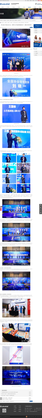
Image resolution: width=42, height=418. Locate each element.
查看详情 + (30, 399)
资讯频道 (6, 22)
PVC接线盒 (13, 7)
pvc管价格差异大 (7, 401)
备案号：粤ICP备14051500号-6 (38, 416)
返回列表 (31, 27)
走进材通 (35, 7)
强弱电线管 (4, 401)
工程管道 (19, 7)
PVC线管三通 (19, 20)
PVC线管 (8, 7)
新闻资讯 (9, 22)
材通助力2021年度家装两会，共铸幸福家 (7, 399)
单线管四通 (15, 20)
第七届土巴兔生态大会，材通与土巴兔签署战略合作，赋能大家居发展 (20, 22)
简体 (25, 0)
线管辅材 (11, 20)
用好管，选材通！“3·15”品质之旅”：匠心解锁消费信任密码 (7, 395)
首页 (3, 22)
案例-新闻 (29, 7)
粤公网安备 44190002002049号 (31, 416)
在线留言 (36, 0)
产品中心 (24, 7)
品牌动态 (11, 22)
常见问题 (36, 32)
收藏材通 (31, 0)
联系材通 (33, 0)
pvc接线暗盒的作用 (12, 401)
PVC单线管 (8, 20)
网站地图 (28, 0)
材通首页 (3, 7)
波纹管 (13, 20)
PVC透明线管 (4, 20)
